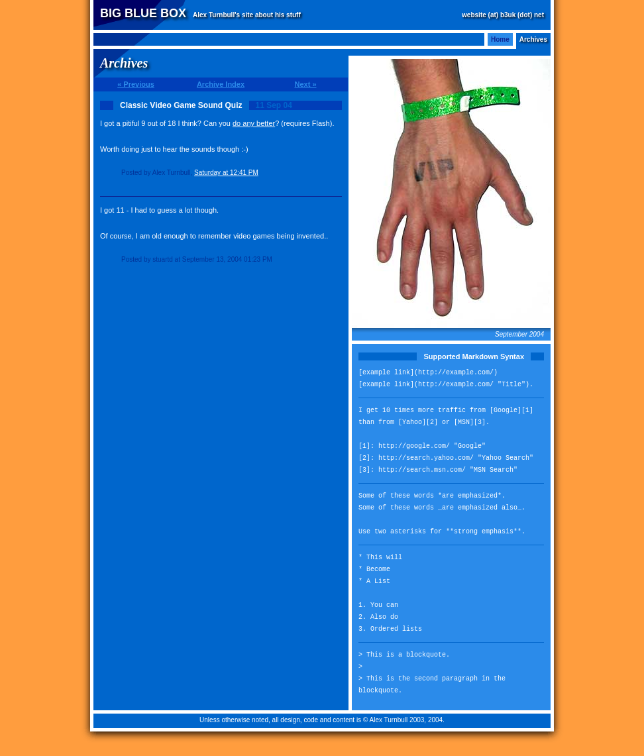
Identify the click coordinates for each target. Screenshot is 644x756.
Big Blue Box (143, 13)
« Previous (135, 84)
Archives (533, 39)
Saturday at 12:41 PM (226, 172)
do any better (254, 123)
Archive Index (220, 84)
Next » (305, 84)
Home (500, 39)
